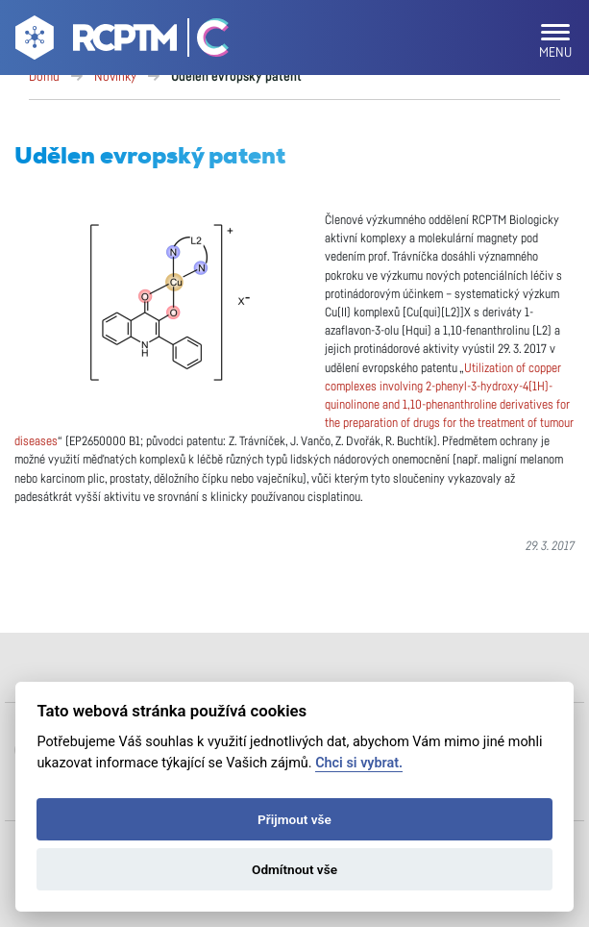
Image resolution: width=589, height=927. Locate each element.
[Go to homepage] (94, 41)
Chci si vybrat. (359, 763)
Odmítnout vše (294, 869)
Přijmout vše (294, 819)
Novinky (115, 77)
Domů (44, 77)
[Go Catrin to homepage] (204, 41)
